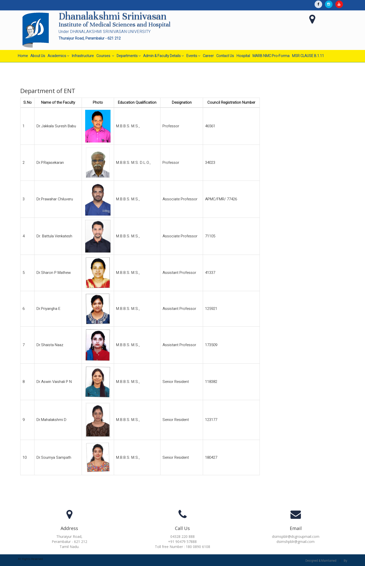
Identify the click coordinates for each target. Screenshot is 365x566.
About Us (37, 56)
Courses (105, 56)
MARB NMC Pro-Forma (270, 56)
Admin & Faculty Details (163, 56)
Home (23, 56)
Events (193, 56)
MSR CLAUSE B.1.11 (308, 56)
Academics (58, 56)
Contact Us (225, 56)
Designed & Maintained (320, 560)
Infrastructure (83, 56)
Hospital (243, 56)
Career (208, 56)
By (345, 560)
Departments (129, 56)
